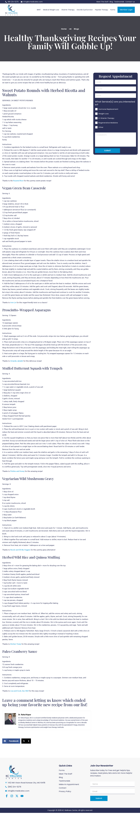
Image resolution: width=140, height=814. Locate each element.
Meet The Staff (102, 2)
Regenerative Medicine (108, 130)
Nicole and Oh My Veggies (20, 551)
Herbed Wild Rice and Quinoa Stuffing (31, 558)
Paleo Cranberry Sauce (19, 652)
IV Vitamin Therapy (106, 125)
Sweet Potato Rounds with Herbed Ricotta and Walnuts (43, 93)
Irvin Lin (13, 304)
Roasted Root (18, 182)
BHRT (39, 10)
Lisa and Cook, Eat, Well (19, 692)
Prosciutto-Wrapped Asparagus (26, 311)
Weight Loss (103, 121)
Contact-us (130, 2)
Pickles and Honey (17, 472)
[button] (11, 742)
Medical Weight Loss (51, 10)
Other (100, 134)
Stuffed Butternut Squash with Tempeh (32, 369)
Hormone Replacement (108, 116)
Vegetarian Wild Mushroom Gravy (28, 479)
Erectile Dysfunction (85, 10)
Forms (112, 10)
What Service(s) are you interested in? (115, 110)
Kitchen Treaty (15, 645)
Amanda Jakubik (16, 362)
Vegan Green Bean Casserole (24, 189)
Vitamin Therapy (68, 10)
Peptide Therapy (101, 10)
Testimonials (119, 2)
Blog (111, 2)
